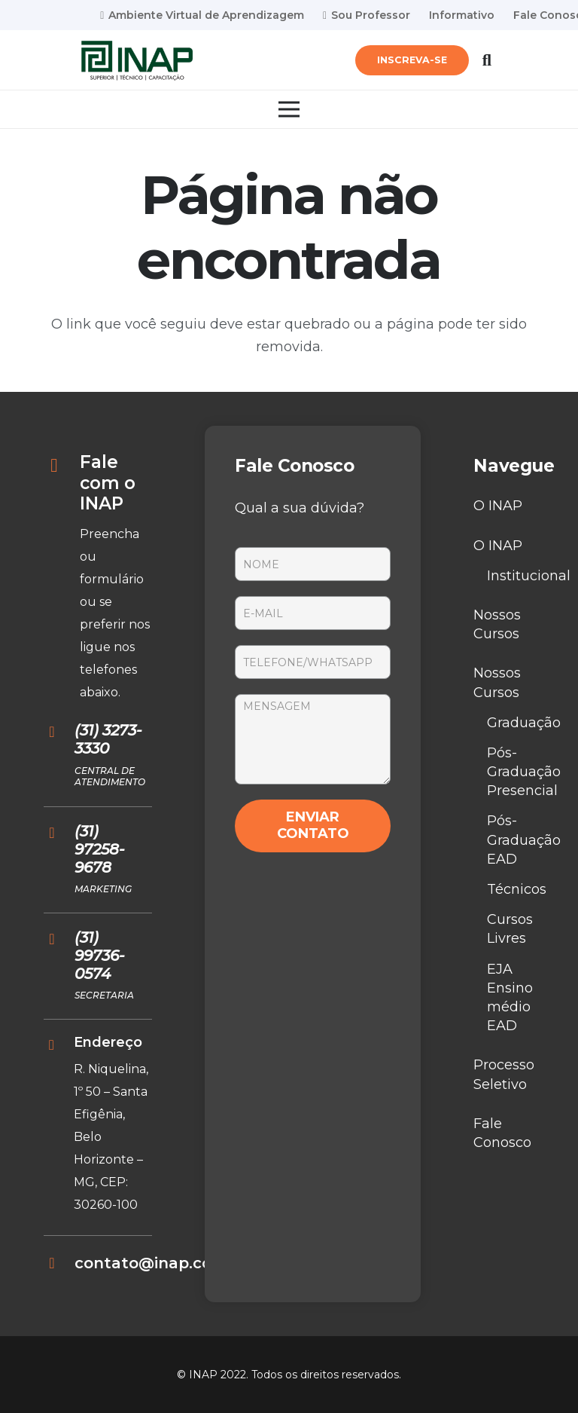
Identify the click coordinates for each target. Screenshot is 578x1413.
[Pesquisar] (487, 60)
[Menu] (289, 109)
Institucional (528, 575)
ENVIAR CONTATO (313, 825)
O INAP (497, 505)
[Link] (137, 61)
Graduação (524, 722)
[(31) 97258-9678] (59, 832)
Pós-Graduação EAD (524, 839)
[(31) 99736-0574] (59, 939)
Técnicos (516, 889)
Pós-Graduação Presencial (524, 772)
